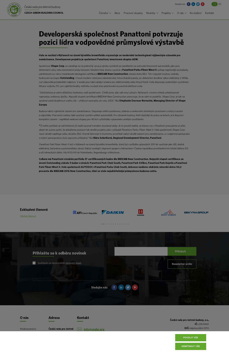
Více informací (65, 352)
